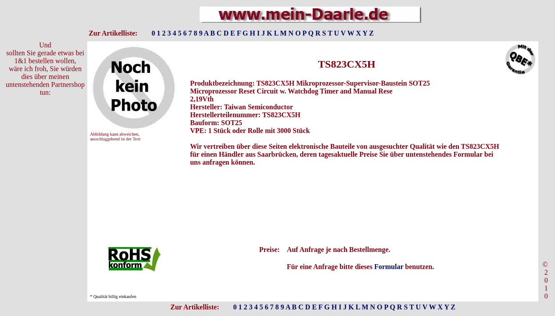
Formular (388, 266)
